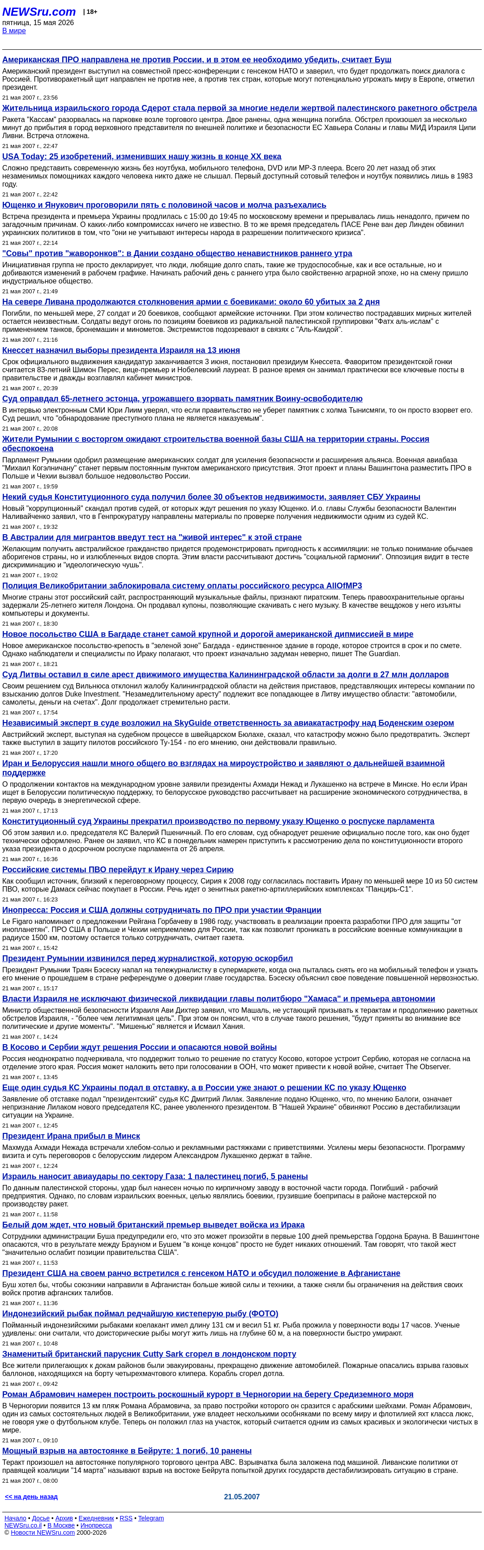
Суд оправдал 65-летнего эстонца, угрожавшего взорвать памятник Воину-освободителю (182, 398)
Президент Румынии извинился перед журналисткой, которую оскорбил (147, 958)
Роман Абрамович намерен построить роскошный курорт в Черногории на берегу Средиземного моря (208, 1394)
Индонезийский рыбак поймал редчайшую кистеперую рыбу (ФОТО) (140, 1313)
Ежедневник (96, 1518)
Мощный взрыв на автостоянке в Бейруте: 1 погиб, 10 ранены (127, 1450)
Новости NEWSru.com (43, 1532)
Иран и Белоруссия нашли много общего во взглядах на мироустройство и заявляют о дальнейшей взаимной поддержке (223, 768)
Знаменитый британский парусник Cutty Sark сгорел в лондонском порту (149, 1354)
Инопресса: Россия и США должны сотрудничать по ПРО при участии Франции (161, 910)
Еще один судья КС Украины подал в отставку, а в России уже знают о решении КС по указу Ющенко (204, 1087)
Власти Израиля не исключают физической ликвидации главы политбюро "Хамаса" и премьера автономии (218, 998)
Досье (41, 1518)
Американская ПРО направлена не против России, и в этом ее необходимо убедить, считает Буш (197, 59)
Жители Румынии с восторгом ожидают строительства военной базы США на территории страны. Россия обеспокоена (215, 444)
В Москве (61, 1525)
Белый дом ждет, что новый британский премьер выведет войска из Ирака (153, 1224)
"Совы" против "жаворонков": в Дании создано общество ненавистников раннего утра (177, 253)
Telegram (151, 1518)
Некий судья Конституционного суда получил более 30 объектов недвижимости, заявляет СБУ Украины (211, 496)
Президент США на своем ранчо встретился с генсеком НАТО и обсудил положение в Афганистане (201, 1273)
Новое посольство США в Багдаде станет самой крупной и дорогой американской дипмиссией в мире (208, 634)
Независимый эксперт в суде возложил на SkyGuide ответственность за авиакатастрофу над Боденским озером (228, 722)
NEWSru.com (39, 11)
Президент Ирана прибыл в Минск (71, 1136)
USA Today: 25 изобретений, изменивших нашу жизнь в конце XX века (142, 156)
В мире (14, 31)
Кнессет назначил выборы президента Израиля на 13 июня (121, 350)
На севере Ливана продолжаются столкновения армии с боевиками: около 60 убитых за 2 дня (191, 301)
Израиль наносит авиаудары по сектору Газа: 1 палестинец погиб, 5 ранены (155, 1176)
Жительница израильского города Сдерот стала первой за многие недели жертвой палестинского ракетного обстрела (239, 108)
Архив (64, 1518)
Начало (15, 1518)
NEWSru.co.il (23, 1525)
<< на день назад (31, 1496)
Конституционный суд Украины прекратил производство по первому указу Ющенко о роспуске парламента (218, 821)
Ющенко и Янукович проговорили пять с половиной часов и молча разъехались (164, 204)
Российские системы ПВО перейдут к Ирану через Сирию (118, 869)
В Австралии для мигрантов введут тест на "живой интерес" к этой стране (152, 537)
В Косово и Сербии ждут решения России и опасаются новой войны (139, 1047)
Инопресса (96, 1525)
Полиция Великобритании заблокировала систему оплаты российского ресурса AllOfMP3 (182, 585)
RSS (126, 1518)
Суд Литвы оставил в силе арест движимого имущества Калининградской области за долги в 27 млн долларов (225, 674)
